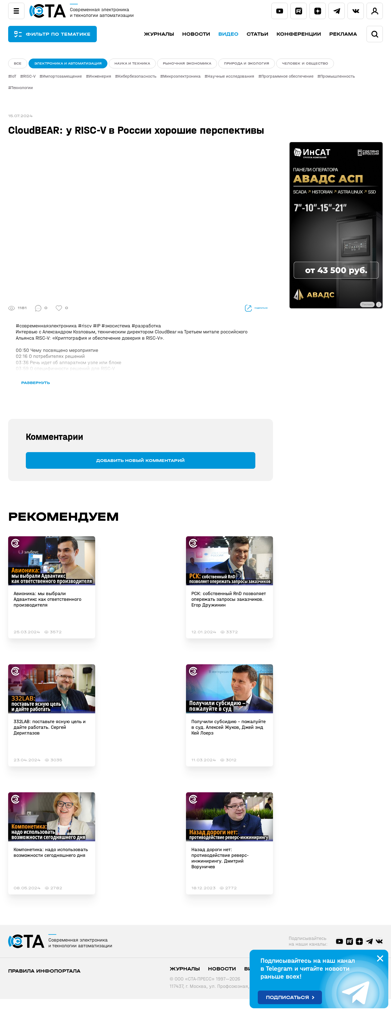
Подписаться (287, 997)
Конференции (299, 34)
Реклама (343, 34)
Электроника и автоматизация (68, 63)
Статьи (257, 34)
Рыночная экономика (187, 63)
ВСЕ (17, 63)
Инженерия (105, 77)
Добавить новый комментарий (140, 472)
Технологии (22, 88)
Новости (196, 34)
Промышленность (350, 77)
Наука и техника (132, 63)
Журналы (159, 34)
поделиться (248, 308)
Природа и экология (246, 63)
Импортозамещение (65, 77)
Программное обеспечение (298, 77)
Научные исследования (240, 77)
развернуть (45, 394)
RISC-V (31, 77)
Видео (228, 34)
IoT (13, 77)
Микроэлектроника (190, 77)
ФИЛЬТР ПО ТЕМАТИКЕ (62, 34)
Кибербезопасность (143, 77)
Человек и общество (305, 63)
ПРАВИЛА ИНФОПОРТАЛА (44, 983)
